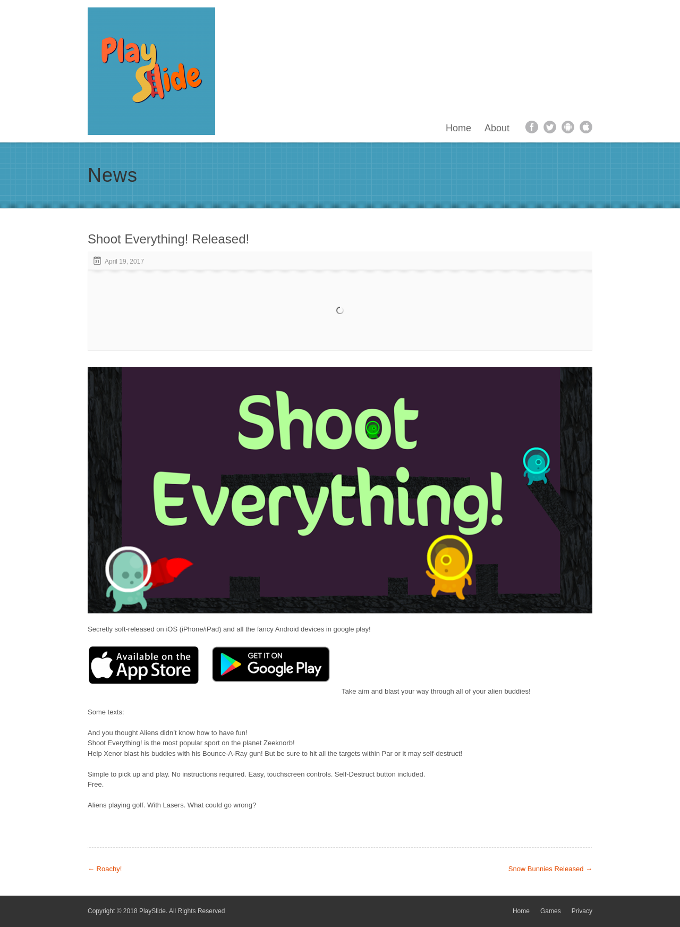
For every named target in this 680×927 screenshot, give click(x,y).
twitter (549, 127)
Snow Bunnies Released (550, 869)
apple (586, 127)
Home (458, 128)
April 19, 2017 (124, 261)
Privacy (582, 911)
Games (550, 911)
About (496, 128)
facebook (531, 127)
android (568, 127)
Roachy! (105, 869)
